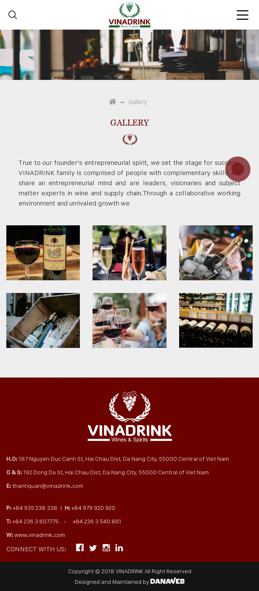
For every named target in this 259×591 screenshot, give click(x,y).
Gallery (137, 102)
